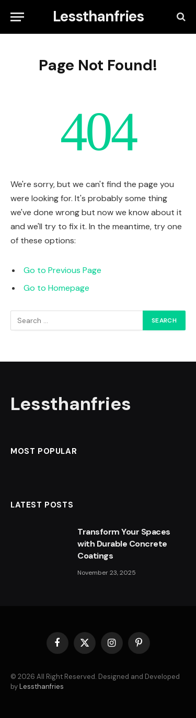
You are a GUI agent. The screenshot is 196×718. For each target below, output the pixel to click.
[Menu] (17, 17)
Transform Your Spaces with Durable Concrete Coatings (123, 543)
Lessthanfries (41, 686)
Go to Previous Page (62, 270)
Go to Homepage (56, 287)
